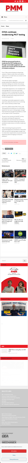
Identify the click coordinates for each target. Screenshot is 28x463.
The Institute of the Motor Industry (8, 399)
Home (2, 26)
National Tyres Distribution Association (9, 415)
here (17, 142)
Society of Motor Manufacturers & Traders (9, 418)
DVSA (7, 148)
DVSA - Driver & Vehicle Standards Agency (10, 422)
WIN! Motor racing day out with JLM (17, 350)
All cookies (14, 451)
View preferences (14, 459)
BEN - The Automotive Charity (7, 394)
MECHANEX (4, 401)
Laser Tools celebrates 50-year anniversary (19, 20)
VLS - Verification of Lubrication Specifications (10, 404)
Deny (14, 455)
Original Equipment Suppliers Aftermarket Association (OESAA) (13, 417)
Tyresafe (3, 420)
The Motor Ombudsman (6, 423)
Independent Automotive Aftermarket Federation (11, 397)
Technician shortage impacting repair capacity (7, 201)
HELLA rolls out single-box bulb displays (18, 221)
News (7, 26)
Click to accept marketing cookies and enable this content (14, 308)
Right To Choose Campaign (7, 413)
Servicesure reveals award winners (7, 240)
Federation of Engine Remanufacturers (9, 396)
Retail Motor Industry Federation (8, 402)
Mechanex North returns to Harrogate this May (21, 201)
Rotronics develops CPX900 (20, 160)
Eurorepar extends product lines (8, 160)
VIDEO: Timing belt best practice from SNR (19, 180)
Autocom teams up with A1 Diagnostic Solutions (7, 221)
